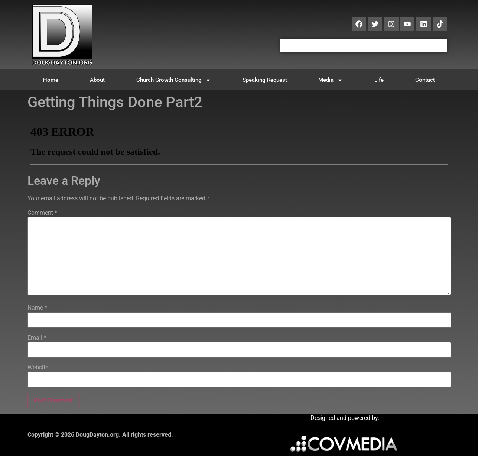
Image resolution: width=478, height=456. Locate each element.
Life (379, 80)
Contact (425, 80)
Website (37, 368)
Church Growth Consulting (173, 80)
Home (50, 80)
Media (330, 80)
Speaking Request (265, 80)
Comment (42, 213)
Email (36, 338)
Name (37, 308)
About (97, 80)
